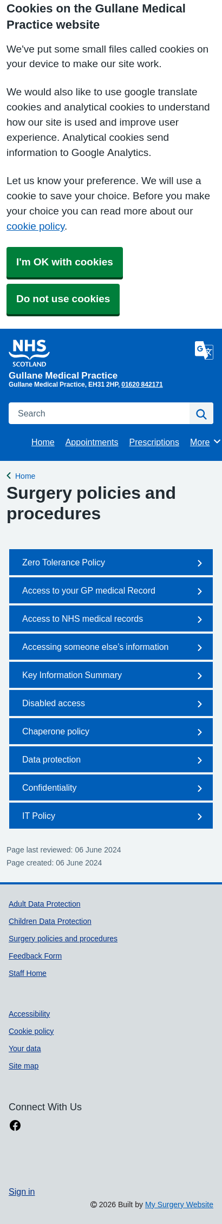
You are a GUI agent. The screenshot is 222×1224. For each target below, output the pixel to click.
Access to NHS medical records (114, 619)
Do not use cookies (63, 299)
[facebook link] (15, 1125)
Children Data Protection (50, 921)
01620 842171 (141, 384)
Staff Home (28, 973)
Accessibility (29, 1014)
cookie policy (35, 226)
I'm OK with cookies (64, 262)
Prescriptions (154, 442)
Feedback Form (35, 956)
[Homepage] (100, 360)
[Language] (204, 350)
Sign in (22, 1191)
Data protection (114, 760)
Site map (23, 1066)
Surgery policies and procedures (63, 938)
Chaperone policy (114, 732)
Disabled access (114, 704)
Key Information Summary (114, 675)
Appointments (92, 442)
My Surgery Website (179, 1204)
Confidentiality (114, 788)
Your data (25, 1048)
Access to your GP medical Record (114, 591)
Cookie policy (31, 1031)
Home (43, 442)
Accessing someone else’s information (114, 647)
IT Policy (114, 816)
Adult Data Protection (45, 904)
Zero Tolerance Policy (114, 563)
